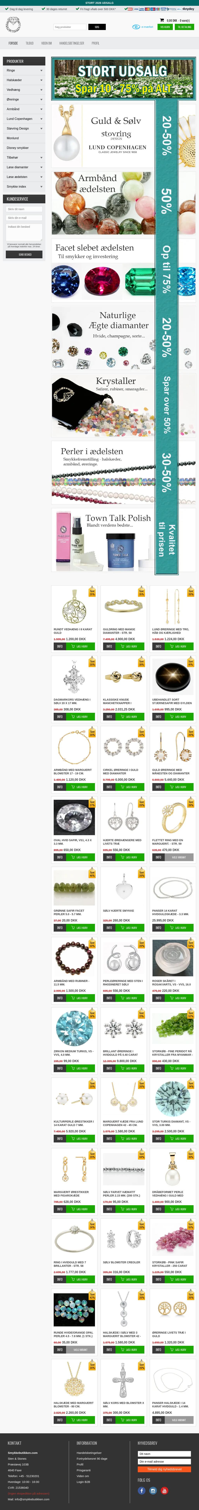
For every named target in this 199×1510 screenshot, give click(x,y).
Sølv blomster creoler (121, 1262)
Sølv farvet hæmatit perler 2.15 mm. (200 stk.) (121, 1193)
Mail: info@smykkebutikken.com (28, 1499)
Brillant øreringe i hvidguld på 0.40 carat (120, 1053)
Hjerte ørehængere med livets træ (122, 842)
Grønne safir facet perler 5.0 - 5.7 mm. (69, 912)
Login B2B (83, 1481)
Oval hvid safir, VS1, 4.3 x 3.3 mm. (73, 842)
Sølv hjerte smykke (118, 910)
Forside (13, 43)
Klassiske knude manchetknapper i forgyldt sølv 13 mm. (119, 701)
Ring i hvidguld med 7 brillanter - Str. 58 (70, 1264)
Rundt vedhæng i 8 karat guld (73, 631)
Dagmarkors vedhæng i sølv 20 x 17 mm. (72, 701)
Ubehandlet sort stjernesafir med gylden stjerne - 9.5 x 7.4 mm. (172, 701)
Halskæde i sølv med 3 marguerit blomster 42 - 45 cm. (122, 1334)
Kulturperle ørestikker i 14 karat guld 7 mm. (74, 1123)
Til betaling (184, 27)
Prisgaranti (84, 1470)
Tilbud (30, 43)
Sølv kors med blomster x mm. (123, 1404)
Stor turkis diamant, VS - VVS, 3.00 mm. (171, 1123)
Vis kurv (165, 27)
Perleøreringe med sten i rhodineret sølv (123, 982)
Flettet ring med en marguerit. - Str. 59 (167, 842)
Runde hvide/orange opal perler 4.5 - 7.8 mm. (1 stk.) (73, 1334)
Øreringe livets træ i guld (169, 1334)
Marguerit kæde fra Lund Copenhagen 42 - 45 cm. (123, 1123)
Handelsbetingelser (71, 43)
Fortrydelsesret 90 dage (92, 1458)
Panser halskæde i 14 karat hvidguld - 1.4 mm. (170, 1404)
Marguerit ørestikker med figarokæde (71, 1193)
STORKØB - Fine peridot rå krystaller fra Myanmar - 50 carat (172, 1053)
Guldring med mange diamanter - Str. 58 (119, 631)
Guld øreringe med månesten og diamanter (171, 771)
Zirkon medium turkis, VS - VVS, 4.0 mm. (73, 1053)
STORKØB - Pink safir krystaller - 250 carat (169, 1264)
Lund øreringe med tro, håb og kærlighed (170, 631)
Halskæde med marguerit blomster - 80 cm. (73, 1404)
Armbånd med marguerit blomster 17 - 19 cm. (73, 771)
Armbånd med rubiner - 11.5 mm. (71, 982)
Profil (95, 43)
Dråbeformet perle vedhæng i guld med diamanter (167, 1193)
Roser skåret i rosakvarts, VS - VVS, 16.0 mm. (171, 982)
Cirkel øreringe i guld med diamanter (120, 771)
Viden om (46, 43)
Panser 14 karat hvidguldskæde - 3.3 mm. (170, 912)
